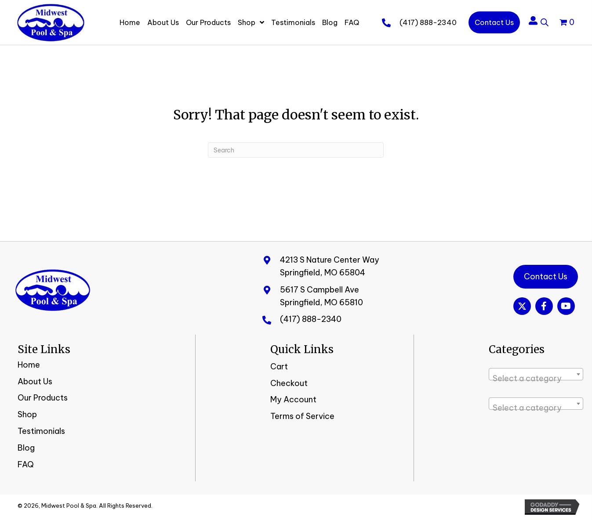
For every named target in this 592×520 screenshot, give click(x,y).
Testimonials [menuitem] (41, 431)
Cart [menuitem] (279, 366)
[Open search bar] (544, 21)
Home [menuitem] (29, 365)
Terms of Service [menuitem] (302, 416)
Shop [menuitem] (27, 414)
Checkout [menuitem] (289, 383)
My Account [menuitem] (293, 399)
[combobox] (536, 374)
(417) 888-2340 (428, 22)
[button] (522, 306)
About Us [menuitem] (35, 381)
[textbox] (536, 378)
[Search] (296, 150)
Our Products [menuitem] (43, 398)
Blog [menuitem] (26, 448)
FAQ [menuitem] (26, 464)
